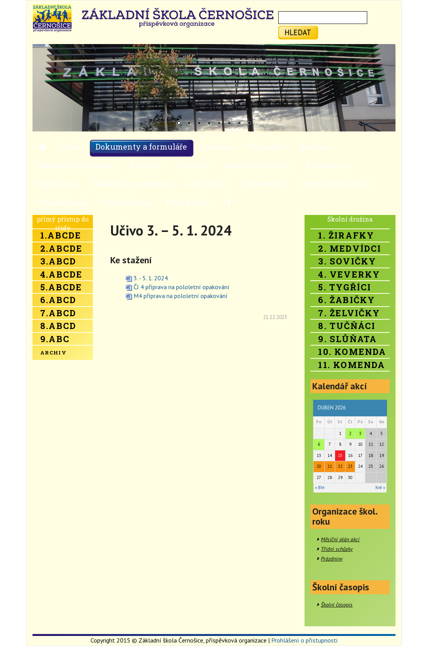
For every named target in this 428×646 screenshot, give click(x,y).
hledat (297, 32)
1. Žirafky (346, 235)
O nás (70, 146)
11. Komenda (351, 364)
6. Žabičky (346, 299)
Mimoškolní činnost (77, 165)
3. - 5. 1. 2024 (151, 278)
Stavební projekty (258, 165)
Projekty (146, 165)
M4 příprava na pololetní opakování (181, 296)
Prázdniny (331, 558)
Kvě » (380, 487)
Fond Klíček (188, 202)
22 (340, 466)
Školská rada (63, 202)
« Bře (320, 487)
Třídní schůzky (337, 548)
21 (329, 466)
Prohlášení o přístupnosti (304, 640)
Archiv (53, 352)
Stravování (264, 184)
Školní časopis (337, 604)
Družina (314, 146)
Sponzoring (328, 165)
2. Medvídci (349, 248)
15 (340, 455)
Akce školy (206, 184)
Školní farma (126, 202)
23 (350, 466)
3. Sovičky (347, 261)
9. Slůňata (347, 338)
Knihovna (58, 184)
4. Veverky (349, 274)
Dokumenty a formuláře (141, 146)
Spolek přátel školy (336, 184)
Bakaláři (217, 146)
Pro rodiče (266, 146)
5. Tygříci (344, 287)
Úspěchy (192, 165)
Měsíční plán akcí (340, 539)
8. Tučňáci (346, 325)
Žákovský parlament (131, 184)
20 (319, 466)
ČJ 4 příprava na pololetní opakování (181, 287)
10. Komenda (352, 351)
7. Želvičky (349, 313)
